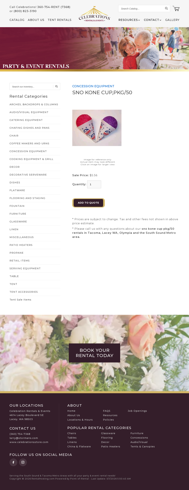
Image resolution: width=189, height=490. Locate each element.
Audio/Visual (139, 442)
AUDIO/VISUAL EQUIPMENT (29, 112)
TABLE (14, 276)
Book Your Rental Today (95, 353)
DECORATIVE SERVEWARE (28, 174)
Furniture (137, 433)
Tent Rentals (59, 20)
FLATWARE (17, 190)
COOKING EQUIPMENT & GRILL (31, 159)
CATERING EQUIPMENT (26, 120)
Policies (108, 419)
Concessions (139, 437)
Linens (72, 442)
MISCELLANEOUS (22, 237)
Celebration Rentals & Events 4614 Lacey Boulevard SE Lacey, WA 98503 (30, 415)
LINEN (14, 229)
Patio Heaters (110, 446)
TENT (13, 284)
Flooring (107, 437)
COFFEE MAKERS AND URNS (29, 143)
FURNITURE (18, 213)
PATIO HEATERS (21, 245)
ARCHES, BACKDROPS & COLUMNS (34, 104)
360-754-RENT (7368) (53, 7)
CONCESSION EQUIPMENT (28, 151)
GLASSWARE (18, 221)
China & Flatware (79, 446)
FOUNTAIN (17, 205)
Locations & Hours (80, 419)
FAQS (106, 410)
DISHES (15, 182)
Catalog (17, 20)
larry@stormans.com (24, 438)
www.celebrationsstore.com (29, 442)
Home (71, 410)
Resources (110, 415)
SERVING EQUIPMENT (25, 268)
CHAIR (14, 135)
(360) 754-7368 (20, 433)
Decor (105, 442)
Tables (72, 437)
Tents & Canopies (142, 446)
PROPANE (17, 252)
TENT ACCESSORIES (24, 291)
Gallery (172, 20)
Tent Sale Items (20, 299)
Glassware (108, 433)
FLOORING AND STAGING (27, 198)
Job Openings (137, 410)
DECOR (15, 166)
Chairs (71, 433)
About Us (36, 20)
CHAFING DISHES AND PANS (30, 127)
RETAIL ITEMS (20, 260)
